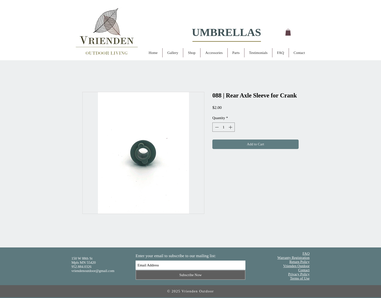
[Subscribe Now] (190, 275)
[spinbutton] (224, 127)
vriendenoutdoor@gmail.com (92, 271)
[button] (288, 32)
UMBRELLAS (226, 32)
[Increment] (231, 127)
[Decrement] (216, 127)
